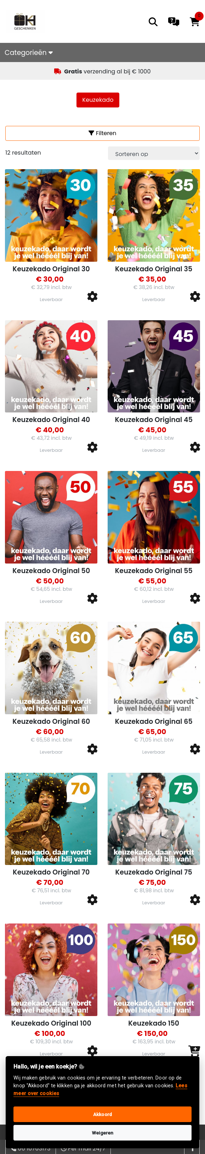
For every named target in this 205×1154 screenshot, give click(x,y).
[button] (92, 296)
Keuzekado (98, 100)
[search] (153, 21)
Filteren (102, 133)
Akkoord (102, 1114)
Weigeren (103, 1133)
